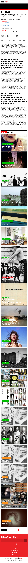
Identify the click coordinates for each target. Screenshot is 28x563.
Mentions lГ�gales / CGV (11, 560)
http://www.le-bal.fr (5, 25)
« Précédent (10, 529)
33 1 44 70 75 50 (7, 22)
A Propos (14, 548)
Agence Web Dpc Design (14, 561)
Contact (14, 554)
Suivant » (24, 529)
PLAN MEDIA (14, 550)
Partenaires (14, 552)
